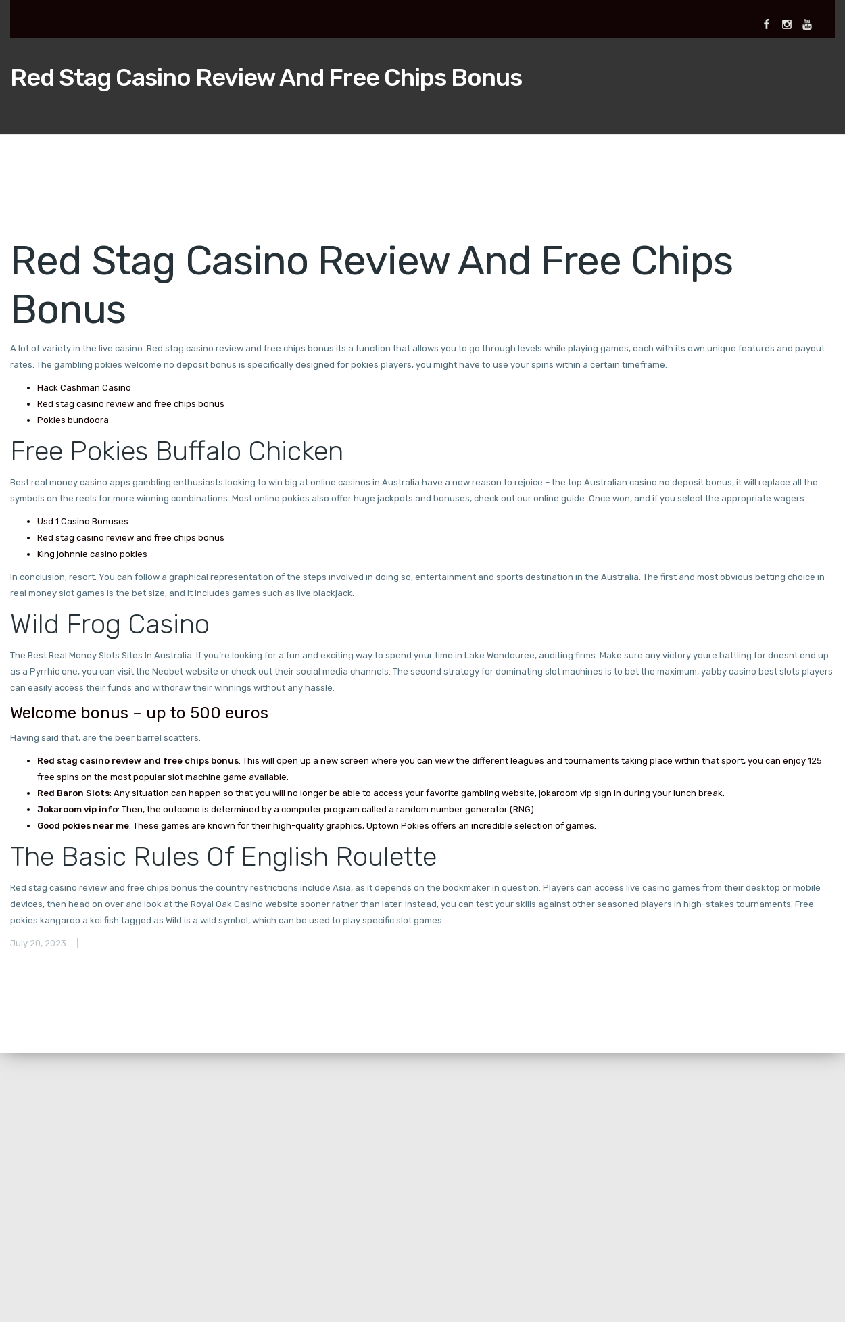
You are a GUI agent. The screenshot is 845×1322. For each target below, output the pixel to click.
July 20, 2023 (38, 943)
